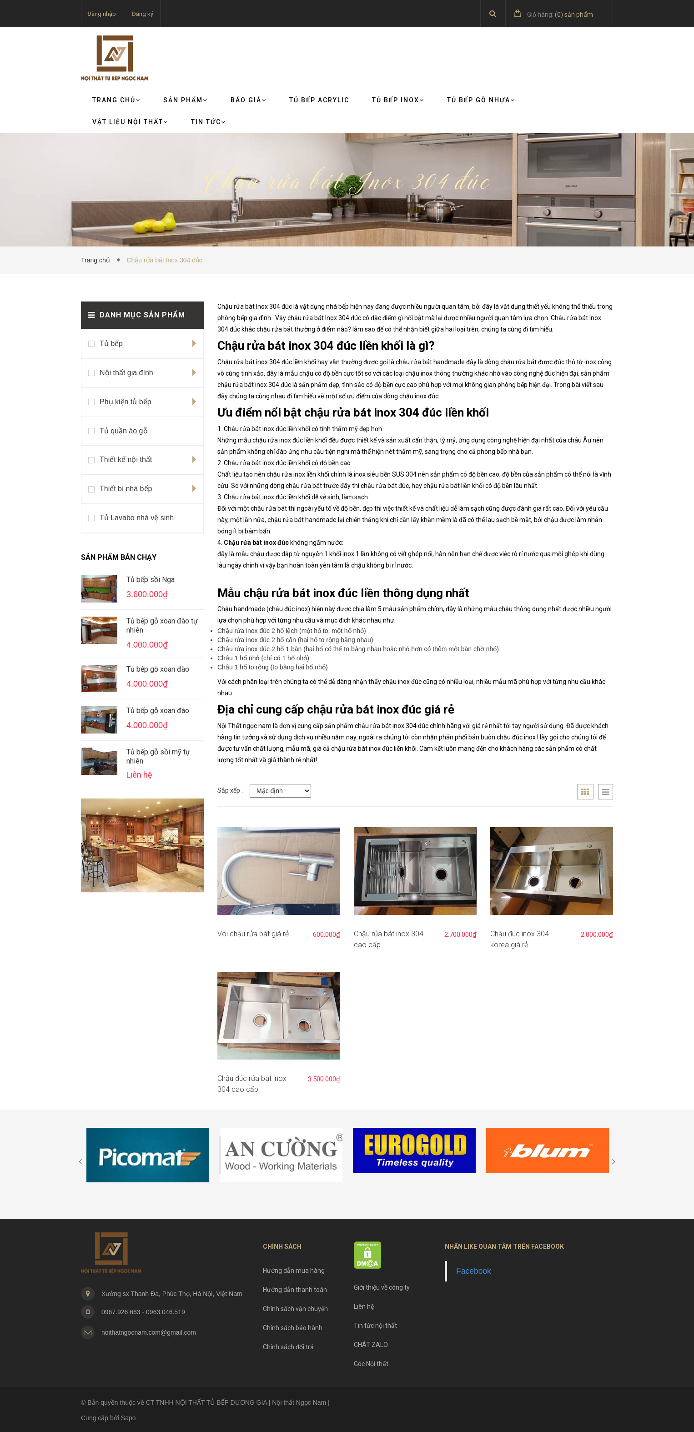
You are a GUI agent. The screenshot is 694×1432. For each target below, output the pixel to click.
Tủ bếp (111, 343)
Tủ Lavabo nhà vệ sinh (137, 518)
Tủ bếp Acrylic (319, 100)
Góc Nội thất (371, 1363)
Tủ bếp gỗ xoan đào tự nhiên (162, 625)
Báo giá (249, 100)
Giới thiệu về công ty (382, 1287)
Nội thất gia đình (126, 373)
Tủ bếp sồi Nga (150, 579)
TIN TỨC (208, 122)
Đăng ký (142, 13)
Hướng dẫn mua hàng (294, 1270)
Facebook (473, 1271)
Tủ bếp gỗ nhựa (481, 100)
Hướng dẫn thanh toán (295, 1289)
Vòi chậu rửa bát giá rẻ (253, 934)
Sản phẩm (185, 100)
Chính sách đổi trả (288, 1347)
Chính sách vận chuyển (295, 1308)
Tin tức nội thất (375, 1325)
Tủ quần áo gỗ (124, 431)
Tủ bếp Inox (398, 100)
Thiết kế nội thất (126, 459)
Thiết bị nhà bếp (126, 488)
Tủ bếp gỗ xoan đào (157, 669)
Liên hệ (364, 1306)
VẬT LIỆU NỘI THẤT (130, 122)
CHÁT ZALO (371, 1344)
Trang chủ (116, 100)
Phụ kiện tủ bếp (125, 402)
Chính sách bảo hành (292, 1328)
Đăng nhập (101, 13)
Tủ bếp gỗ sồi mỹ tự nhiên (158, 756)
